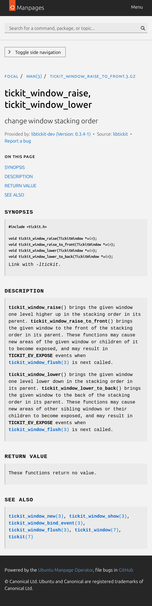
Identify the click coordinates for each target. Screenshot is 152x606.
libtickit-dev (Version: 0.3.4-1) (61, 134)
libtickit (120, 134)
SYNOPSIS (15, 167)
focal (11, 76)
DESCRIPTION (19, 176)
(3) (39, 362)
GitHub (126, 569)
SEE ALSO (14, 194)
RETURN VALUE (20, 185)
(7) (97, 530)
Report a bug (18, 140)
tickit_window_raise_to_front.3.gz (92, 76)
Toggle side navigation (37, 52)
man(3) (34, 76)
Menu (137, 6)
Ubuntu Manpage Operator (65, 569)
